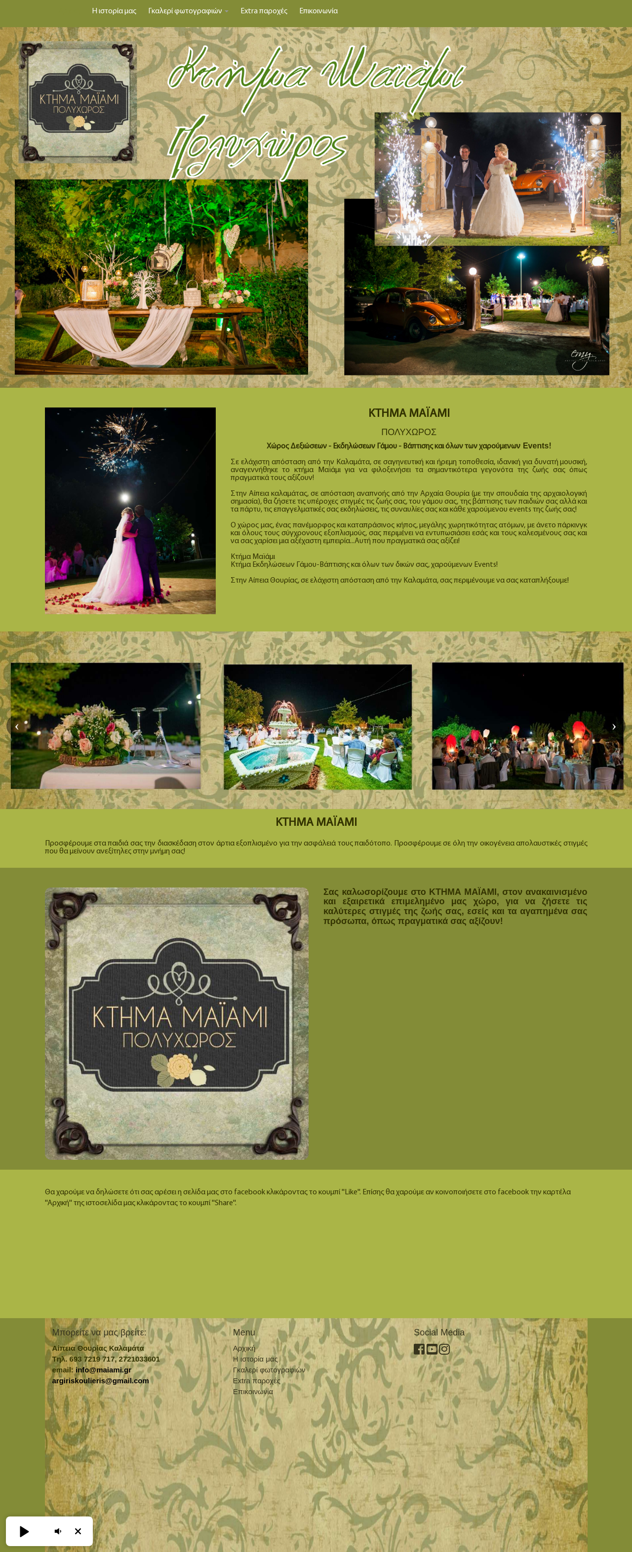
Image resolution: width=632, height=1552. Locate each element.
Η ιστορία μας (114, 11)
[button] (24, 1531)
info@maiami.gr (103, 1370)
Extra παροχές (263, 11)
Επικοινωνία (318, 11)
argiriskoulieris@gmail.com (100, 1380)
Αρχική (69, 11)
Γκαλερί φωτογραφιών (188, 11)
